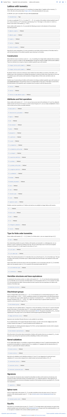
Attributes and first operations (19, 99)
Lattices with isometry (17, 6)
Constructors (12, 56)
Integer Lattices (28, 11)
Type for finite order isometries (19, 233)
